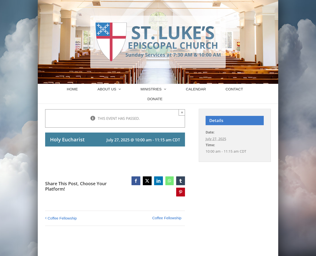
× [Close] (182, 112)
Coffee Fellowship (62, 218)
